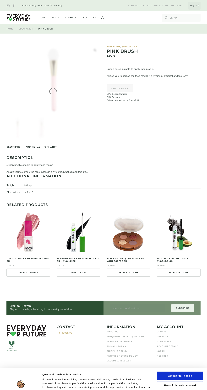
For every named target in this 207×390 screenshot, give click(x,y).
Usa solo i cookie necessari (180, 365)
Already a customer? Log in (148, 5)
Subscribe (182, 308)
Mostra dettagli (51, 383)
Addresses (164, 341)
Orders (162, 331)
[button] (102, 17)
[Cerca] (181, 18)
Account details (168, 346)
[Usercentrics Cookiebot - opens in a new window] (21, 383)
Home (42, 17)
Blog (85, 17)
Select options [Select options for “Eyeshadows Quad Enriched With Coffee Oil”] (128, 272)
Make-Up (113, 46)
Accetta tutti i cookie (180, 355)
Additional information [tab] (42, 147)
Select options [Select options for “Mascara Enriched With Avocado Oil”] (179, 272)
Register (177, 5)
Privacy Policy (116, 346)
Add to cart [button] (78, 272)
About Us (71, 17)
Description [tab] (14, 147)
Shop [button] (55, 17)
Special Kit (130, 46)
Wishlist (162, 336)
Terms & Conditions (119, 341)
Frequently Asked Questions (125, 336)
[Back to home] (18, 17)
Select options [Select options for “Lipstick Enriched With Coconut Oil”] (28, 272)
